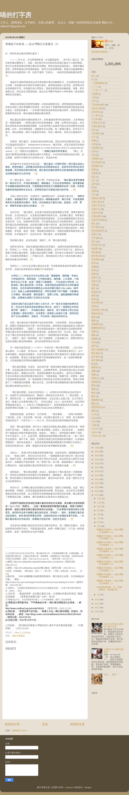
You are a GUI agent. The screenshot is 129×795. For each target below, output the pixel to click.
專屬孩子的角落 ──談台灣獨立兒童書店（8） (110, 537)
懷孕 (94, 385)
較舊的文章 (77, 724)
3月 (99, 526)
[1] (6, 75)
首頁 (45, 724)
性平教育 (96, 227)
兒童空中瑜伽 (98, 220)
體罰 (94, 411)
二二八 (95, 87)
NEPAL (95, 432)
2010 (97, 611)
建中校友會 (97, 256)
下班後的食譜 (98, 105)
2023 (97, 459)
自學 (94, 184)
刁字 (94, 101)
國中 (94, 288)
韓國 (94, 375)
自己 (94, 180)
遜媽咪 (95, 339)
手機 (94, 141)
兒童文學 (96, 213)
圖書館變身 (97, 328)
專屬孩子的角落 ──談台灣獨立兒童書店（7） (110, 543)
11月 (99, 502)
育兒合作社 (97, 245)
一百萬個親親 (98, 83)
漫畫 (94, 331)
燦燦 (94, 371)
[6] (74, 465)
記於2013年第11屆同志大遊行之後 (113, 625)
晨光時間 (96, 303)
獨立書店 (96, 353)
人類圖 (95, 94)
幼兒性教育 (97, 162)
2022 (97, 463)
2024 (97, 455)
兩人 (94, 76)
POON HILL (97, 436)
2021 (97, 467)
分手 (94, 137)
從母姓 (95, 292)
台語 (94, 155)
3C (93, 79)
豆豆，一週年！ (111, 674)
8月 (99, 514)
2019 (97, 475)
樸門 (94, 346)
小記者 (95, 119)
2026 (97, 448)
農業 (94, 317)
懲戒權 (95, 382)
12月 (99, 498)
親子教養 (96, 360)
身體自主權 (97, 198)
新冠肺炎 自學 (98, 310)
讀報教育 (96, 400)
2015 (97, 491)
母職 (94, 169)
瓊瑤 (94, 389)
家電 (94, 270)
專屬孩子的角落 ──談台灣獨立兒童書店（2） (110, 575)
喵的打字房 (16, 14)
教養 (94, 299)
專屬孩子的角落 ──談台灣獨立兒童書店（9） (110, 530)
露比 (94, 396)
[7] (72, 519)
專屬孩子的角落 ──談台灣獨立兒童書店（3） (110, 569)
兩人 (94, 223)
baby (94, 418)
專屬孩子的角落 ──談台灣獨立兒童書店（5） (110, 556)
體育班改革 (97, 407)
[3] (36, 173)
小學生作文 (97, 123)
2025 (97, 451)
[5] (42, 205)
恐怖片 (95, 277)
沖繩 (94, 191)
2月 (99, 594)
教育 (94, 295)
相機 (94, 267)
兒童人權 (96, 202)
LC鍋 (94, 425)
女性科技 (96, 112)
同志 (94, 177)
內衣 (94, 130)
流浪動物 (96, 259)
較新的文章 (12, 724)
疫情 (94, 263)
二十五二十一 (98, 90)
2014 (97, 495)
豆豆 (94, 195)
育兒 (94, 241)
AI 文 (94, 414)
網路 (94, 335)
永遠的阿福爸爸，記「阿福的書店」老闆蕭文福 (109, 588)
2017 (97, 483)
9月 (99, 510)
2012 (97, 603)
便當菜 (95, 249)
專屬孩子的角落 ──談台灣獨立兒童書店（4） (110, 563)
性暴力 (95, 234)
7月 (99, 518)
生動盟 (95, 173)
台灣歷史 (96, 159)
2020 (97, 471)
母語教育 (96, 166)
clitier (110, 41)
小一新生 (96, 115)
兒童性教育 (97, 216)
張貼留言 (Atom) (19, 730)
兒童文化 (96, 209)
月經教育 (96, 148)
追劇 (94, 285)
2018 (97, 479)
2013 (97, 599)
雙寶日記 (96, 378)
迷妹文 (95, 281)
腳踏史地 (96, 313)
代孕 (94, 151)
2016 (97, 487)
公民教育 (96, 133)
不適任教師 (97, 126)
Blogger (88, 787)
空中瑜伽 (96, 238)
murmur (95, 429)
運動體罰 (96, 324)
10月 (99, 506)
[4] (74, 189)
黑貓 (94, 306)
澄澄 (94, 342)
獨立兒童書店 (18, 636)
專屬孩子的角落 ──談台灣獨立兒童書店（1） (110, 582)
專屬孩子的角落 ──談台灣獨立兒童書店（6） (110, 550)
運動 (94, 321)
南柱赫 (95, 252)
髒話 (94, 403)
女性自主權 (97, 108)
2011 (97, 607)
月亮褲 (95, 144)
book (94, 421)
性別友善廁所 (98, 231)
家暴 (94, 274)
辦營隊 (95, 367)
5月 (99, 522)
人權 (94, 97)
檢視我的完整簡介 (100, 52)
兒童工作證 (97, 205)
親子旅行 (96, 357)
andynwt (69, 787)
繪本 (94, 393)
